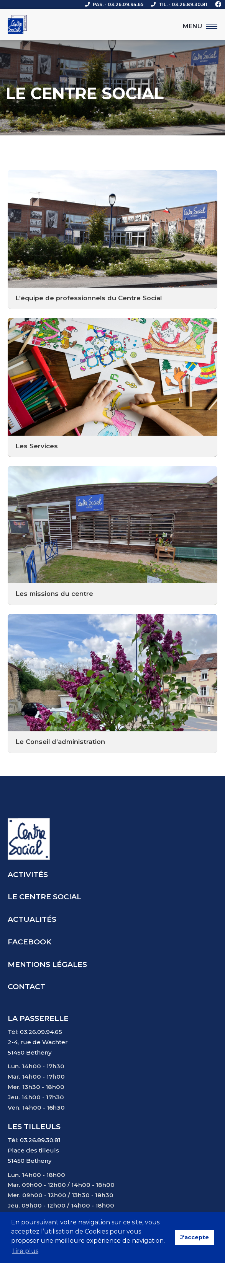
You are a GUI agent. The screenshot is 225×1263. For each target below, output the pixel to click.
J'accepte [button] (194, 1237)
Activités (28, 874)
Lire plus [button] (25, 1251)
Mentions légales (47, 964)
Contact (26, 986)
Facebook (29, 941)
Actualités (32, 919)
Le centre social (44, 896)
